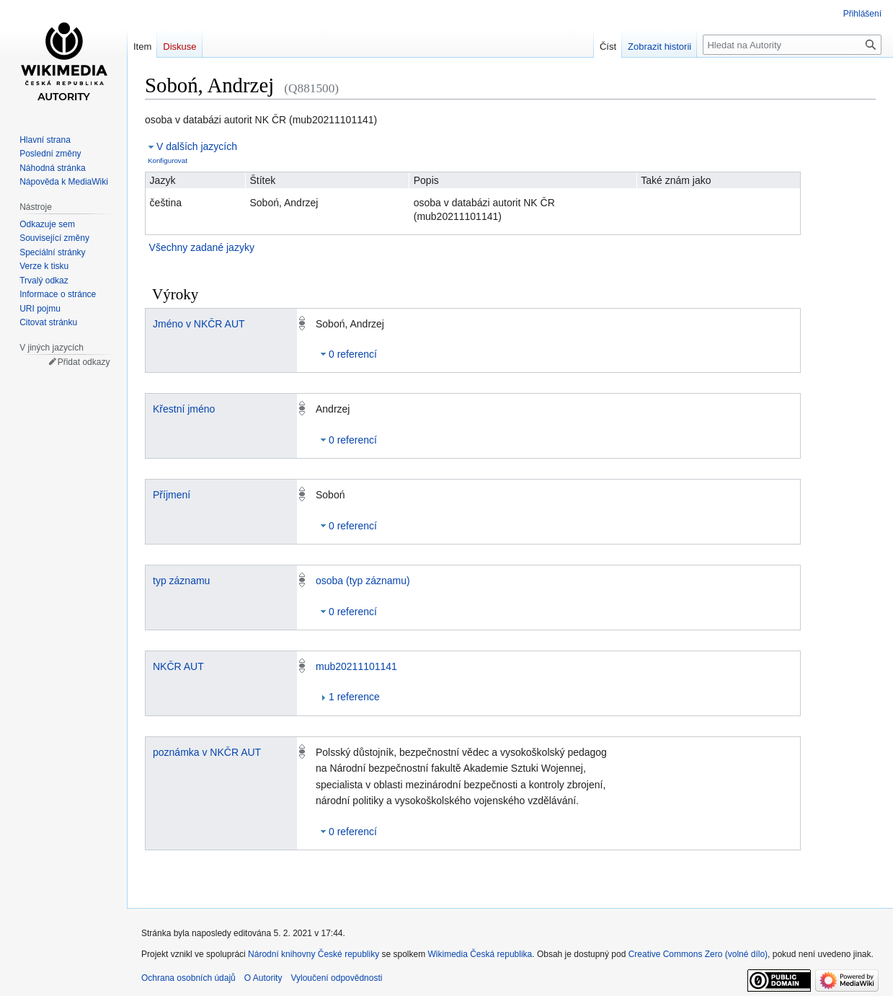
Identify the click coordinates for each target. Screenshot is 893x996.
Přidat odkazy (84, 362)
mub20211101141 (356, 666)
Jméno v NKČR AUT (199, 324)
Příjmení (171, 495)
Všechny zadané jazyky (201, 247)
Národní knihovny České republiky (313, 954)
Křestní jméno (184, 409)
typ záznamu (181, 580)
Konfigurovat (167, 160)
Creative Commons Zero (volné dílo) (698, 954)
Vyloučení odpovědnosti (336, 978)
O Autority (263, 978)
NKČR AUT (178, 666)
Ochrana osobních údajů (188, 978)
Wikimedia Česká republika (480, 954)
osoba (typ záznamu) (363, 580)
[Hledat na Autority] (792, 45)
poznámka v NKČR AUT (207, 752)
